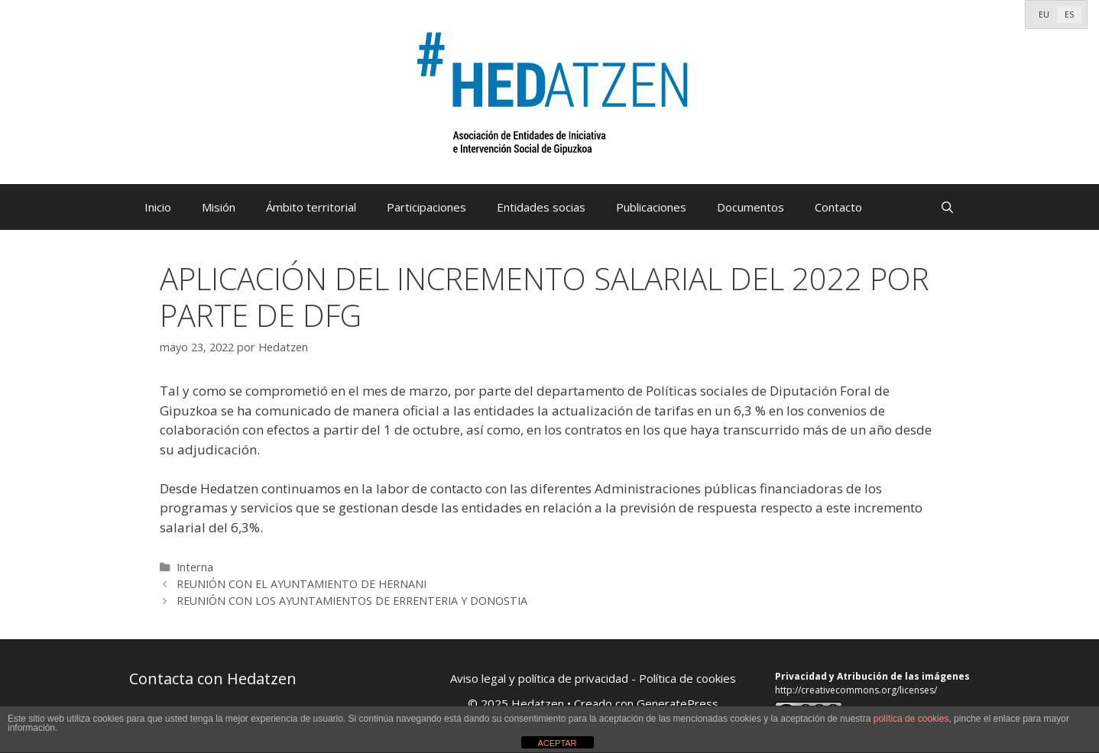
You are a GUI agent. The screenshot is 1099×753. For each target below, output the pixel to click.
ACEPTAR (556, 743)
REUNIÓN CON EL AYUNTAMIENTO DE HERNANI (301, 584)
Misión (218, 207)
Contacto (838, 207)
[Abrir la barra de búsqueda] (947, 207)
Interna (195, 567)
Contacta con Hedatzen (213, 678)
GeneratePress (677, 703)
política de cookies (911, 718)
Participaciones (426, 207)
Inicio (157, 207)
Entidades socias (541, 207)
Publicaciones (651, 207)
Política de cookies (687, 678)
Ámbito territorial (311, 207)
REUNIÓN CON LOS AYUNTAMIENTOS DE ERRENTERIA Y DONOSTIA (352, 600)
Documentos (750, 207)
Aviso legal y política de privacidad (539, 678)
